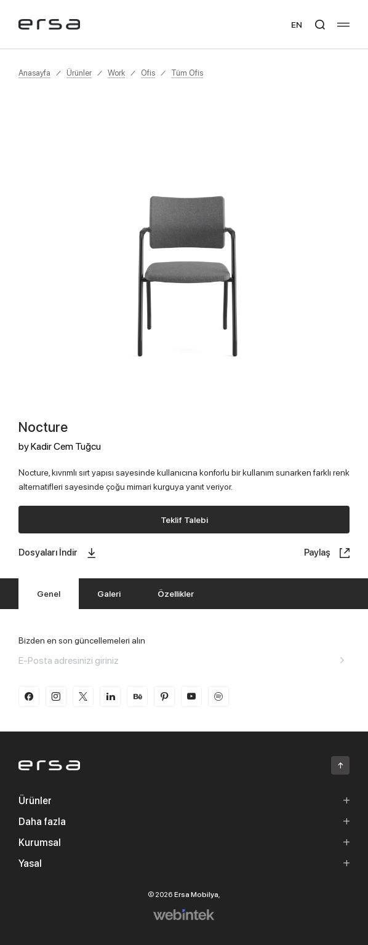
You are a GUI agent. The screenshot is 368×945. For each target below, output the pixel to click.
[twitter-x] (83, 696)
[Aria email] (342, 660)
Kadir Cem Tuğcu (66, 446)
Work (116, 73)
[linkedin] (110, 696)
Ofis (148, 73)
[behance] (137, 696)
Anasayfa (34, 73)
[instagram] (56, 696)
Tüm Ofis (187, 73)
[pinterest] (164, 696)
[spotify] (218, 696)
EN (296, 24)
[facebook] (28, 696)
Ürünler (79, 73)
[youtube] (191, 696)
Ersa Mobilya (196, 894)
